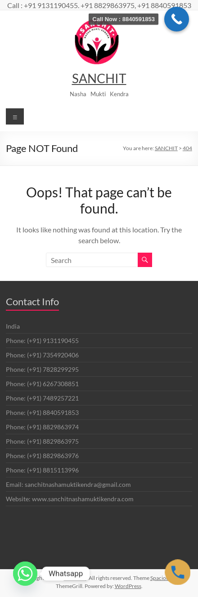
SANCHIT (99, 78)
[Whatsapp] (25, 573)
